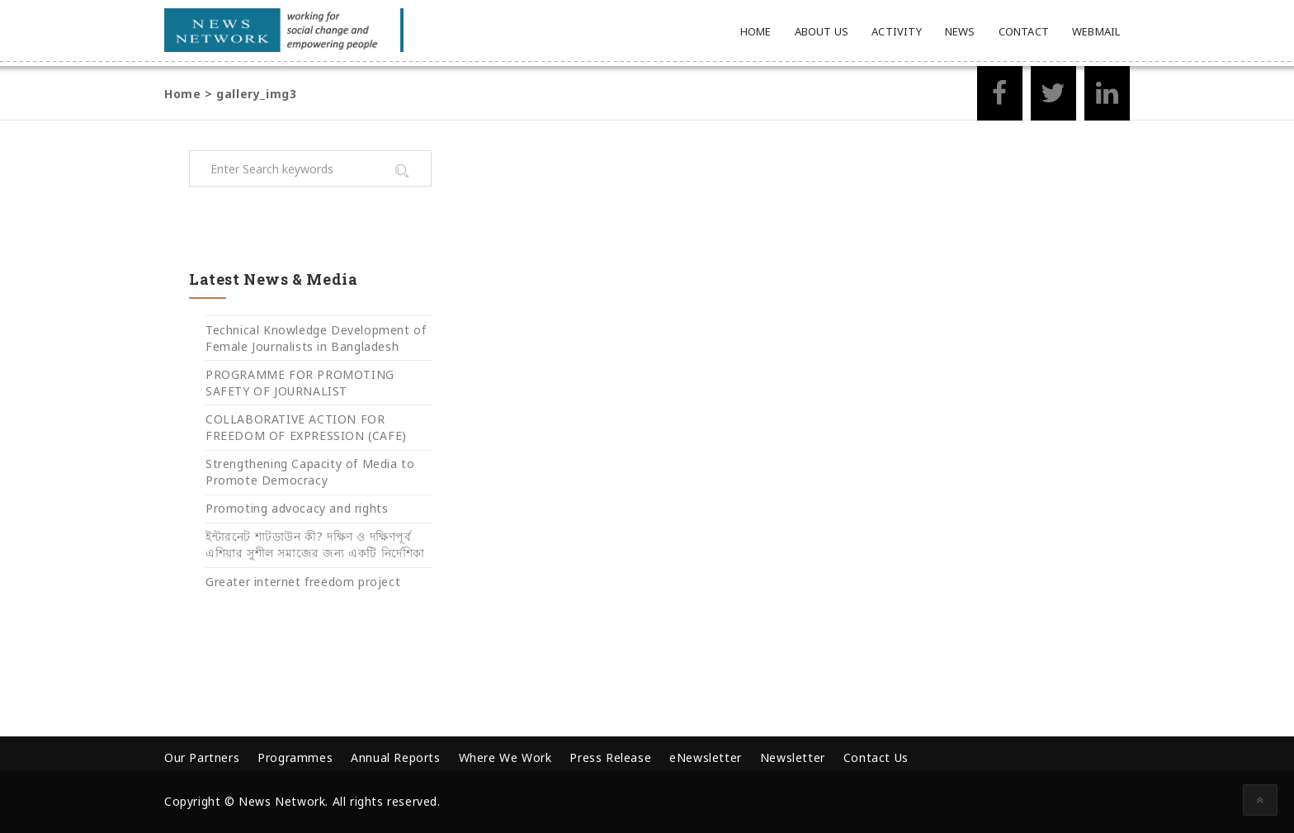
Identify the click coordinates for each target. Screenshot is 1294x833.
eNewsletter (705, 757)
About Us (822, 31)
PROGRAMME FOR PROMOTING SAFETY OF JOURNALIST (299, 383)
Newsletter (792, 757)
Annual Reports (395, 757)
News (960, 31)
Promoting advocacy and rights (296, 508)
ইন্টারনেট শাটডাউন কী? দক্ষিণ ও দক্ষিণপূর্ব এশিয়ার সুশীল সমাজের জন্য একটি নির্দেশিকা (315, 544)
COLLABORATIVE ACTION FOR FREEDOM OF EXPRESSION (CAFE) (306, 427)
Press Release (610, 757)
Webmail (1096, 31)
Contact (1024, 31)
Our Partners (201, 757)
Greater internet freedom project (302, 581)
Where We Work (505, 757)
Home (756, 31)
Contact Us (876, 757)
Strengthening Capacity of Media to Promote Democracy (309, 472)
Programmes (295, 757)
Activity (896, 31)
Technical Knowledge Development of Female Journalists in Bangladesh (315, 338)
